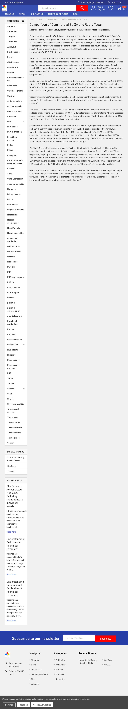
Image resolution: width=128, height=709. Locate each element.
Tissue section (14, 435)
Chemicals (12, 88)
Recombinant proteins (13, 369)
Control (10, 98)
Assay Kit (11, 49)
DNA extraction (14, 134)
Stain (9, 396)
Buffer (10, 59)
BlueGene (11, 468)
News (22, 16)
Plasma (10, 300)
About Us (9, 16)
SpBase (16, 391)
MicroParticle (13, 230)
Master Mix (12, 217)
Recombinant (13, 362)
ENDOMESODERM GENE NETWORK (15, 164)
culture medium (14, 103)
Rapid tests (12, 352)
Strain (10, 401)
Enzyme (10, 171)
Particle (11, 269)
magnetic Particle (15, 212)
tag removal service (13, 413)
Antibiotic (12, 28)
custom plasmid (14, 108)
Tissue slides (13, 440)
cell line (10, 75)
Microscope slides (15, 235)
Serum (10, 381)
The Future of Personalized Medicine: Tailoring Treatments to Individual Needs (15, 498)
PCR (9, 274)
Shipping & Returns (58, 16)
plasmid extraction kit (13, 311)
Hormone (11, 191)
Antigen (11, 39)
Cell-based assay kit (15, 81)
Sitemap (35, 685)
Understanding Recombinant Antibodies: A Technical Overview (15, 590)
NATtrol (11, 259)
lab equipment (14, 196)
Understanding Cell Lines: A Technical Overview (15, 546)
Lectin (10, 201)
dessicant (12, 119)
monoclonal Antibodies (12, 242)
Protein (10, 331)
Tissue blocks (13, 424)
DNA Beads (12, 129)
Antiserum (12, 44)
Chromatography (15, 93)
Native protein (14, 254)
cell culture (12, 69)
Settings (9, 704)
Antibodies (12, 33)
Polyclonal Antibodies (12, 325)
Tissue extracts (14, 430)
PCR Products (13, 289)
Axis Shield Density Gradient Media (15, 461)
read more (11, 534)
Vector (10, 445)
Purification (16, 347)
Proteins (11, 336)
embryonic (12, 157)
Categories (13, 23)
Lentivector (12, 207)
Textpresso (12, 419)
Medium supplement (12, 223)
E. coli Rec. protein (12, 141)
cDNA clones (13, 64)
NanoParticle (13, 248)
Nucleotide (12, 264)
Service (10, 386)
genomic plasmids (15, 186)
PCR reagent (13, 295)
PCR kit (10, 284)
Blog (76, 16)
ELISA (10, 147)
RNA (9, 375)
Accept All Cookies (42, 704)
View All (10, 473)
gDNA (10, 176)
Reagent (11, 357)
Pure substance (14, 342)
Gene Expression (15, 181)
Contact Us (37, 16)
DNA (16, 124)
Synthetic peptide (15, 406)
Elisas (10, 152)
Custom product (14, 113)
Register (98, 11)
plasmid (11, 305)
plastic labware (14, 318)
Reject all (23, 704)
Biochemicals (13, 54)
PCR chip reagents (15, 279)
